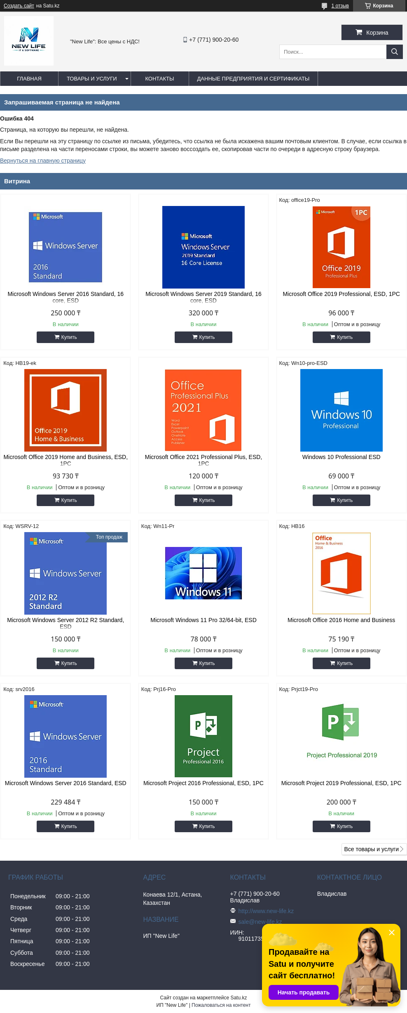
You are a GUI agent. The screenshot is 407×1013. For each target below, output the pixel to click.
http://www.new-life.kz (266, 911)
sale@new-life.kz (260, 921)
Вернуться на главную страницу (43, 160)
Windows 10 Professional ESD (341, 457)
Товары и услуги (92, 79)
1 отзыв (340, 6)
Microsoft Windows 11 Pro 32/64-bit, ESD (203, 620)
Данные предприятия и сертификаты (253, 79)
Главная (29, 79)
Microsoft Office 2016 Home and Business (341, 620)
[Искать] (394, 52)
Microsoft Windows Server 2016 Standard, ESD (65, 783)
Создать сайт (19, 6)
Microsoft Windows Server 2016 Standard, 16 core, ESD (65, 297)
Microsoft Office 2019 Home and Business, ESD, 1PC (65, 460)
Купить (69, 337)
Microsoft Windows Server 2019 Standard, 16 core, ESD (203, 297)
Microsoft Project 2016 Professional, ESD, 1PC (203, 783)
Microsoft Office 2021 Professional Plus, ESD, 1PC (203, 460)
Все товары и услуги (371, 849)
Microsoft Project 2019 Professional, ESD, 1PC (341, 783)
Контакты (159, 79)
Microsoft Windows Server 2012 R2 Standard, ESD (65, 623)
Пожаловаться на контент (221, 1005)
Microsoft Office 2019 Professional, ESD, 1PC (341, 294)
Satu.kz (238, 998)
